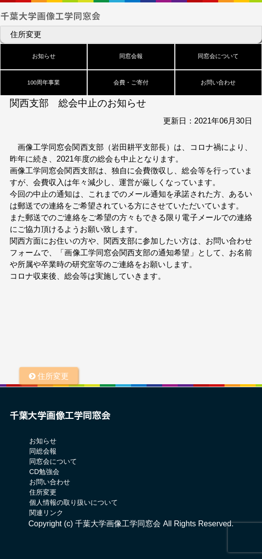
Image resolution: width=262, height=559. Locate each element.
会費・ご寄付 (131, 82)
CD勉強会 (44, 472)
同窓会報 (131, 56)
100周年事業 (43, 82)
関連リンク (46, 513)
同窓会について (218, 56)
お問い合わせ (218, 82)
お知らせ (44, 56)
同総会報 (42, 451)
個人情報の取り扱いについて (73, 502)
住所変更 (25, 34)
